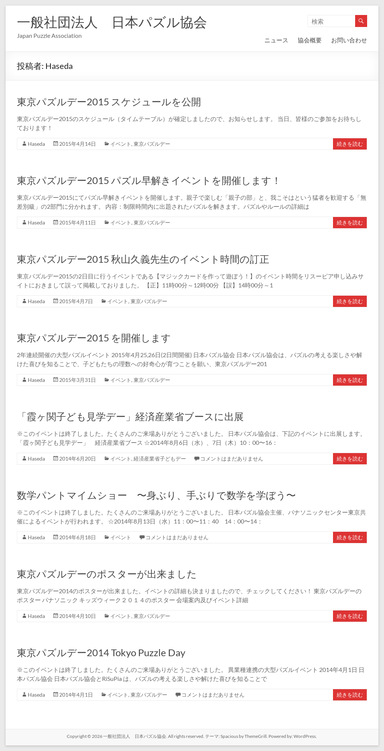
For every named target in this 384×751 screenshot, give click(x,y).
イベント (120, 144)
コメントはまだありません (231, 458)
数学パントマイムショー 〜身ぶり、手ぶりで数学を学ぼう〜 (156, 495)
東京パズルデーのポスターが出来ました (107, 574)
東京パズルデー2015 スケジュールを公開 (109, 102)
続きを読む (350, 144)
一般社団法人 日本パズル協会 (112, 21)
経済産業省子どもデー (160, 458)
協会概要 (310, 39)
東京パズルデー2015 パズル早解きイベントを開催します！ (149, 180)
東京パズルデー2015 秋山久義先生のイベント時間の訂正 (143, 259)
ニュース (276, 39)
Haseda (36, 144)
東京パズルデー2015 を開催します (94, 338)
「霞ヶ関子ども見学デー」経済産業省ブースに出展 (130, 416)
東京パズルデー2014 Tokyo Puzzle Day (101, 652)
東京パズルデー (152, 144)
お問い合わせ (349, 39)
